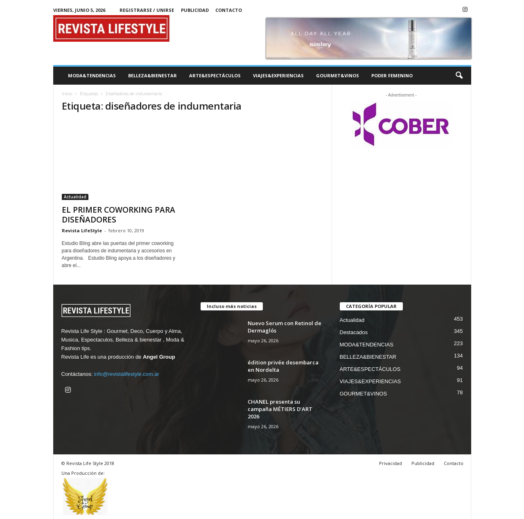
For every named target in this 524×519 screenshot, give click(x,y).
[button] (459, 76)
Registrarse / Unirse (147, 10)
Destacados (354, 332)
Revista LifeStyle (82, 230)
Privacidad (390, 463)
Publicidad (195, 10)
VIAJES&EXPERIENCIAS (278, 75)
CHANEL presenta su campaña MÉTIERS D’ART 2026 (280, 409)
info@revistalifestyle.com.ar (126, 374)
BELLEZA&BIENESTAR (152, 75)
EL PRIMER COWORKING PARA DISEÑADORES (118, 214)
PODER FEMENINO (392, 75)
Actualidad (75, 197)
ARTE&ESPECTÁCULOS (215, 75)
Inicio (67, 94)
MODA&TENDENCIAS (92, 75)
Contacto (228, 10)
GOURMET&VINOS (337, 75)
